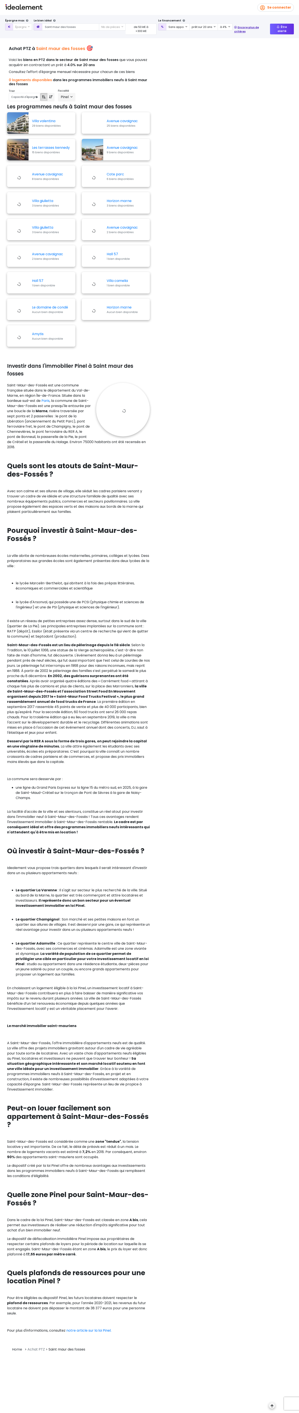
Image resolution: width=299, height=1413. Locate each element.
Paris (45, 400)
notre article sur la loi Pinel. (88, 1330)
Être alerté (282, 29)
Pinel (65, 96)
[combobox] (22, 26)
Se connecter (275, 7)
